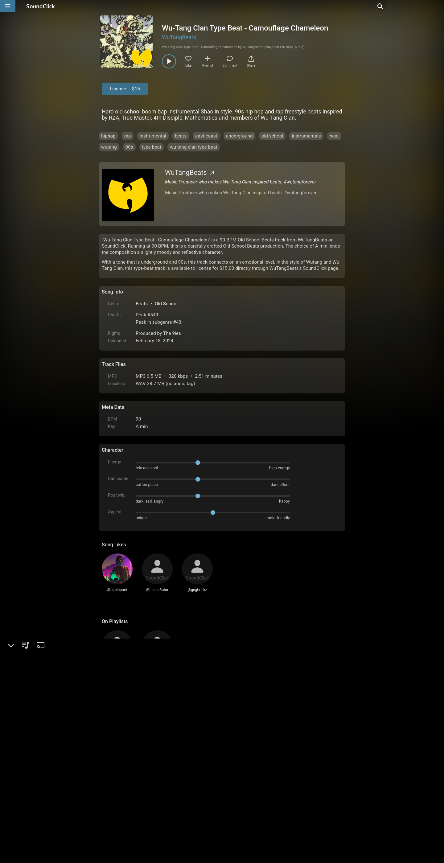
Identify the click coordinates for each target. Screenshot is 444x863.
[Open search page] (438, 6)
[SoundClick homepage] (40, 6)
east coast (206, 136)
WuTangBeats (179, 37)
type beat (151, 147)
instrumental (153, 136)
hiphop (108, 136)
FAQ (127, 793)
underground (239, 136)
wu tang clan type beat (193, 147)
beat (334, 136)
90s (129, 147)
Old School (166, 303)
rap (127, 136)
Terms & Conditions (158, 793)
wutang (109, 147)
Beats (142, 303)
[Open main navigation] (7, 6)
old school (272, 136)
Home (111, 793)
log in (148, 725)
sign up (126, 725)
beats (181, 136)
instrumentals (306, 136)
